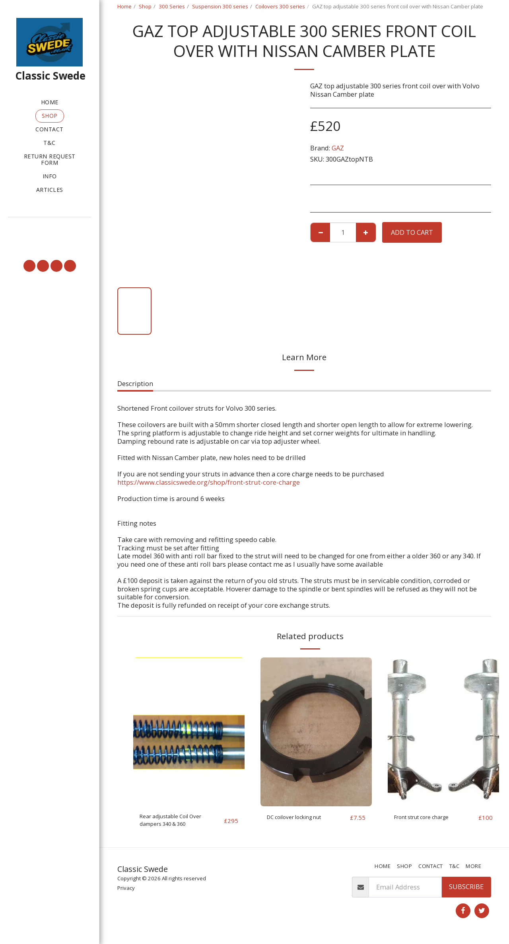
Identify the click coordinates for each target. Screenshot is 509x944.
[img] (189, 731)
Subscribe (466, 890)
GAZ (338, 147)
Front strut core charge (429, 817)
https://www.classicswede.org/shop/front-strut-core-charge (208, 482)
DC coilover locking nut (302, 817)
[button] (49, 228)
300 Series (172, 6)
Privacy (126, 891)
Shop (145, 6)
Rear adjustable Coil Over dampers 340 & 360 (178, 822)
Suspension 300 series (220, 6)
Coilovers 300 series (280, 6)
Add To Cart (412, 232)
